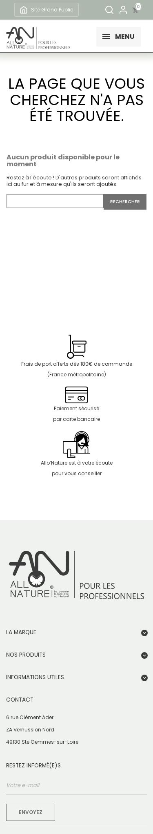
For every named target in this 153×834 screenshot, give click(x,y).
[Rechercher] (109, 10)
